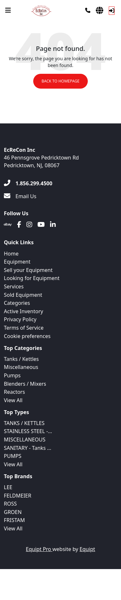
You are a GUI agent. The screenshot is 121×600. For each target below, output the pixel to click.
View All (13, 400)
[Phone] (87, 10)
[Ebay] (8, 224)
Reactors (14, 391)
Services (14, 286)
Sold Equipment (23, 294)
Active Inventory (23, 311)
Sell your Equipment (28, 270)
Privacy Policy (20, 319)
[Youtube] (41, 224)
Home (11, 253)
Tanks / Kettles (21, 359)
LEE (8, 487)
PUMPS (12, 456)
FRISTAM (14, 520)
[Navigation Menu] (8, 10)
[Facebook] (19, 224)
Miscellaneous (21, 367)
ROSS (10, 503)
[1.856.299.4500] (28, 183)
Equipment (17, 261)
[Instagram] (29, 224)
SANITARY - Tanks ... (27, 447)
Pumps (12, 375)
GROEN (13, 512)
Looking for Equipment (32, 278)
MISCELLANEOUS (24, 439)
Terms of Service (24, 327)
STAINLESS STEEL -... (28, 431)
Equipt (87, 549)
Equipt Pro (39, 549)
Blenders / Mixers (25, 383)
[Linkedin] (53, 224)
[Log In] (112, 10)
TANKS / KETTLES (24, 423)
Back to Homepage (61, 81)
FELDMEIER (17, 495)
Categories (17, 302)
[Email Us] (20, 196)
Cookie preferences (27, 336)
